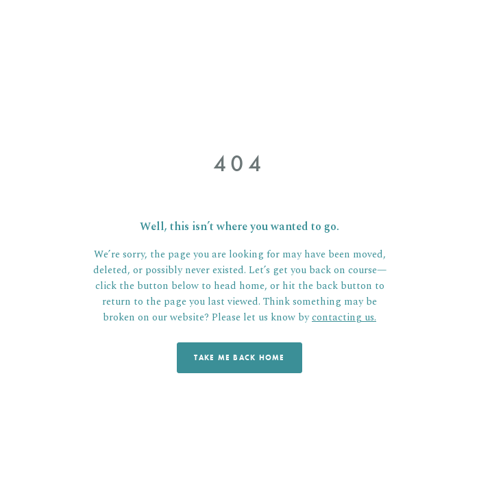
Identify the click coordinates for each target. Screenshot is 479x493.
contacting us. (344, 317)
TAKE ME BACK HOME (239, 357)
